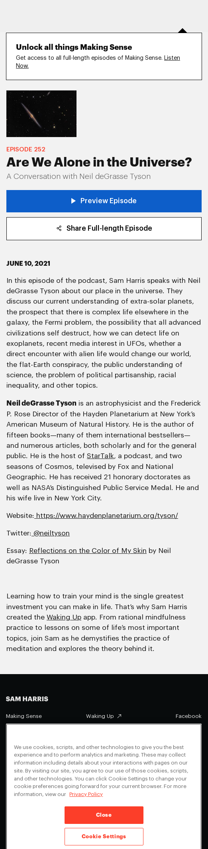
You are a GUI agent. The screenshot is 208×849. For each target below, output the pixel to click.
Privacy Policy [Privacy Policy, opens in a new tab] (86, 800)
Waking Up (100, 716)
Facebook (189, 716)
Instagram (189, 728)
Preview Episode (104, 201)
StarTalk (100, 456)
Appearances (23, 728)
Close (104, 821)
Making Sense (24, 716)
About (94, 728)
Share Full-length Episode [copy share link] (104, 228)
